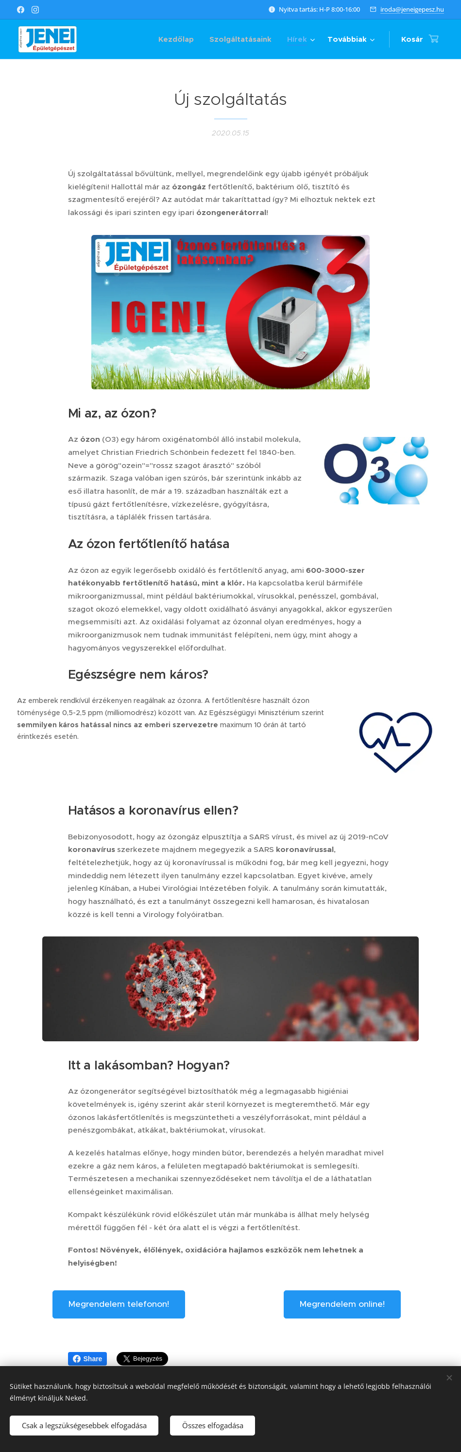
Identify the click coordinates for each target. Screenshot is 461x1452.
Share (87, 1359)
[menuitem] (179, 39)
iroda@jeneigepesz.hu (412, 9)
